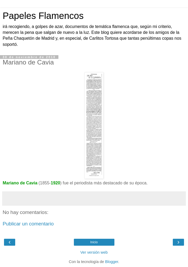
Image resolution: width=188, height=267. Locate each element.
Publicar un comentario (28, 223)
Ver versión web (93, 252)
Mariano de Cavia (20, 183)
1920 (55, 183)
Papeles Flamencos (43, 16)
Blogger (111, 262)
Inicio (94, 242)
